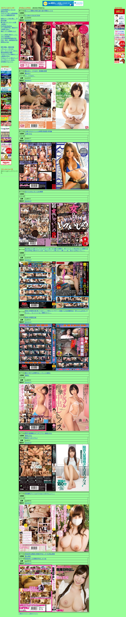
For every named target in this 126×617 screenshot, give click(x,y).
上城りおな (28, 133)
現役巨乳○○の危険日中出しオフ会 (35, 558)
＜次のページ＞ (33, 613)
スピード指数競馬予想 (8, 15)
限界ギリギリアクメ (31, 438)
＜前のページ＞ (23, 613)
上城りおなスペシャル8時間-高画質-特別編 (38, 131)
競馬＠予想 (4, 11)
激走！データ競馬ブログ (8, 31)
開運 (11, 52)
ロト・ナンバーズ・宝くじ (9, 50)
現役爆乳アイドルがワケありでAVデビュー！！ (40, 493)
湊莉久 (27, 375)
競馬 (2, 47)
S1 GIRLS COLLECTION (32, 15)
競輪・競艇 (7, 47)
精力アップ (14, 58)
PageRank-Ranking (6, 26)
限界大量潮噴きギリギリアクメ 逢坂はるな (38, 433)
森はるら (28, 73)
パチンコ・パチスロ (7, 49)
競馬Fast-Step (5, 42)
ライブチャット (6, 60)
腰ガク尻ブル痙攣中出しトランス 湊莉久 (38, 373)
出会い (13, 60)
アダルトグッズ (6, 58)
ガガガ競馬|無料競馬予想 (8, 38)
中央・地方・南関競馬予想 (9, 40)
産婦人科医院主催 (30, 317)
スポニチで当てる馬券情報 (9, 13)
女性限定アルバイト (7, 61)
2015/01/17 (28, 20)
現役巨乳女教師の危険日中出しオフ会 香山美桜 (40, 554)
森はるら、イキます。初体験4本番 (36, 71)
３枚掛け (3, 24)
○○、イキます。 (30, 76)
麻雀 (12, 47)
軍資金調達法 (5, 52)
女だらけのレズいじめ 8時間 (34, 191)
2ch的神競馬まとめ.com (8, 10)
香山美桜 (28, 556)
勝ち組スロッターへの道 (8, 22)
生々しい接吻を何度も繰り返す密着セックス (39, 10)
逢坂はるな (28, 435)
